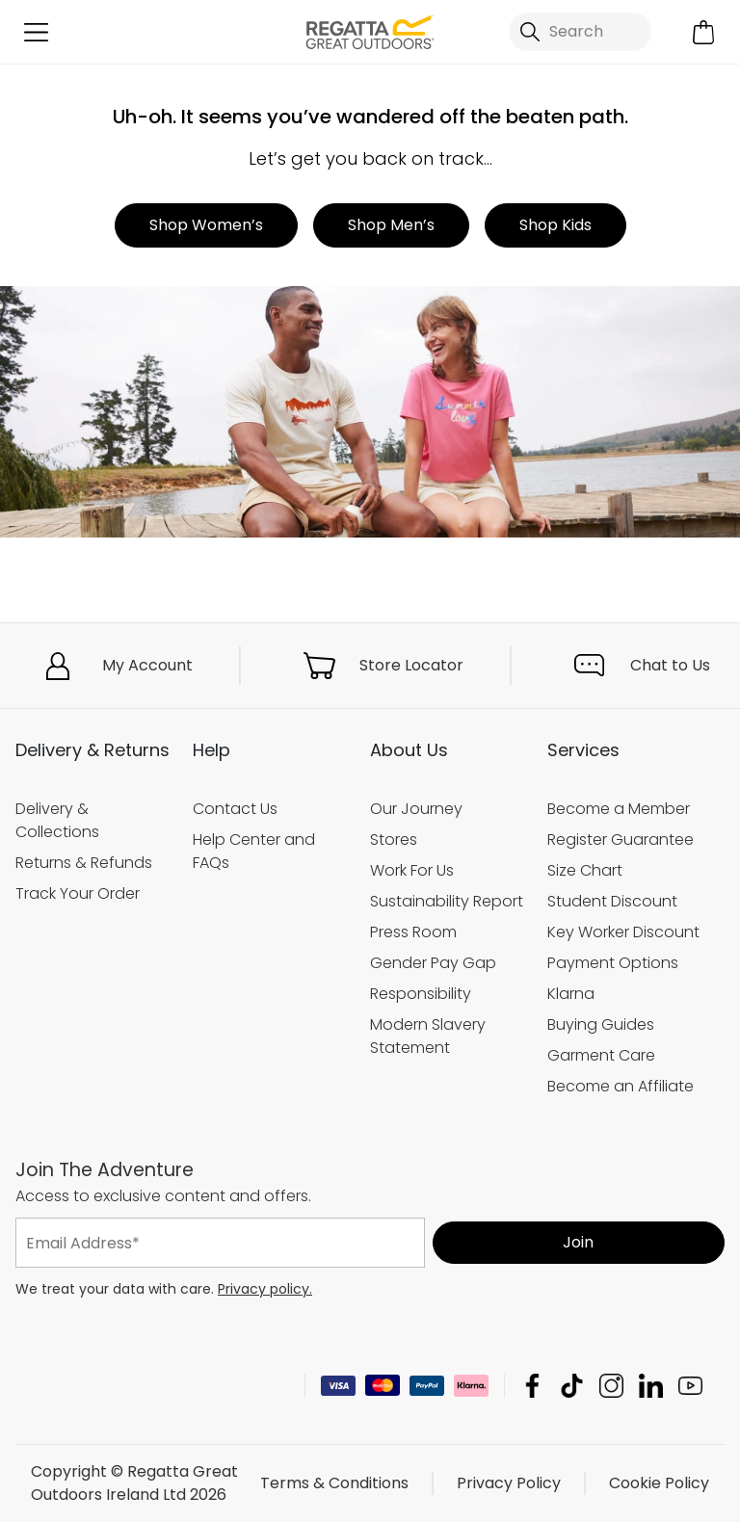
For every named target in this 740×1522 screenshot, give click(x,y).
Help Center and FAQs (254, 851)
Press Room (413, 932)
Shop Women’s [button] (206, 225)
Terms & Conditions (334, 1483)
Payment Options (612, 963)
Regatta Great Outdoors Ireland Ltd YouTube (690, 1386)
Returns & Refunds (83, 863)
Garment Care (601, 1055)
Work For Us (412, 870)
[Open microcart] (704, 32)
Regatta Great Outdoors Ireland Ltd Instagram (611, 1386)
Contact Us (235, 809)
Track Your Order (77, 893)
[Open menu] (36, 32)
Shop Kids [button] (555, 225)
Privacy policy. (265, 1289)
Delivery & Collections (57, 820)
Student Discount (612, 901)
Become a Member (618, 809)
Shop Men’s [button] (391, 225)
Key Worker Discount (623, 932)
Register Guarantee (620, 839)
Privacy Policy (509, 1483)
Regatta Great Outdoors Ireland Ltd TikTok (572, 1386)
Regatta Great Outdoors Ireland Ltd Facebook (532, 1386)
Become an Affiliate (620, 1086)
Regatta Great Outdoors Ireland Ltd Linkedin (651, 1386)
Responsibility (420, 994)
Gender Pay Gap (433, 963)
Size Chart (584, 870)
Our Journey (416, 809)
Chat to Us (670, 665)
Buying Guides (600, 1024)
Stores (393, 839)
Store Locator (411, 665)
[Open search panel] (580, 32)
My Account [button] (147, 665)
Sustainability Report (446, 901)
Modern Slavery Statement (428, 1036)
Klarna (571, 994)
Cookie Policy (659, 1483)
